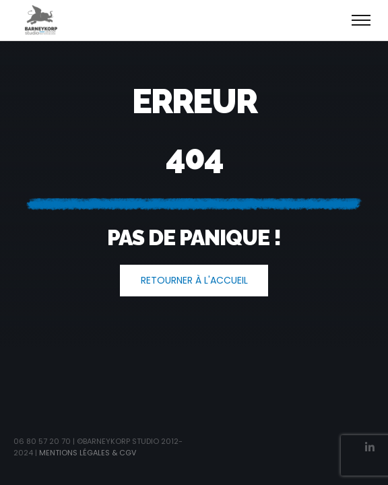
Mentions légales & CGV (87, 452)
